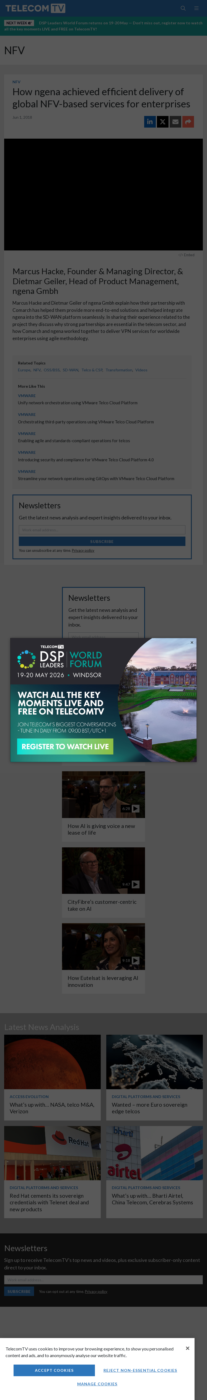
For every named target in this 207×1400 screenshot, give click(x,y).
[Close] (188, 1348)
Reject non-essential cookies (140, 1370)
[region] (97, 1369)
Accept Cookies (54, 1370)
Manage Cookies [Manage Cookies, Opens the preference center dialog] (97, 1383)
